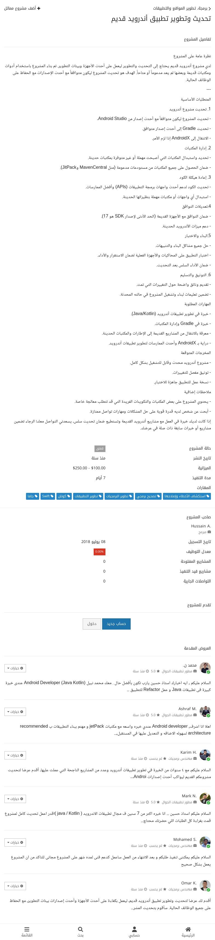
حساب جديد (116, 623)
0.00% (99, 552)
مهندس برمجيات (180, 759)
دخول (91, 623)
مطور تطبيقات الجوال (177, 671)
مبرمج (203, 532)
